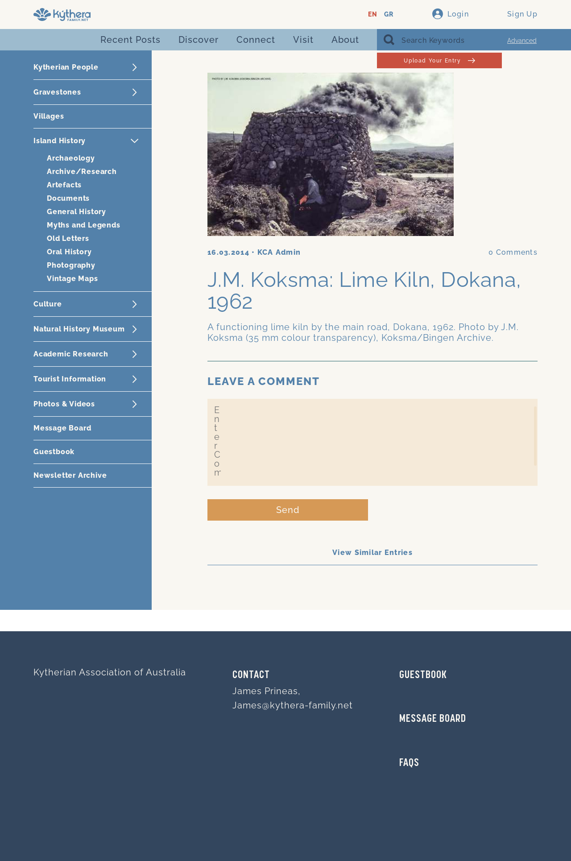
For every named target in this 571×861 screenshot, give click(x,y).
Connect (255, 39)
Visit (303, 39)
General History (76, 211)
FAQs (409, 763)
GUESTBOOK (423, 675)
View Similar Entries (372, 552)
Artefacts (64, 185)
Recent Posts (130, 39)
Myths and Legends (83, 225)
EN (372, 14)
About (345, 39)
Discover (198, 39)
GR (388, 14)
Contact (251, 675)
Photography (71, 265)
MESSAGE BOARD (432, 719)
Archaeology (71, 158)
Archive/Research (82, 171)
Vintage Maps (72, 278)
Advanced (522, 40)
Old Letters (68, 238)
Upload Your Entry (439, 60)
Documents (68, 198)
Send (288, 510)
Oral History (69, 252)
